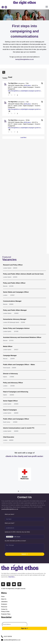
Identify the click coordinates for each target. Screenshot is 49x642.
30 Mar (28, 120)
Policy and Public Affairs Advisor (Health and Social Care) (23, 274)
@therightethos (21, 83)
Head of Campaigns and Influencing (15, 392)
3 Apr (27, 83)
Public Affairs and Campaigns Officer (16, 419)
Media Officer (7, 346)
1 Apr (27, 101)
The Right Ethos (13, 83)
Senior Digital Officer (10, 401)
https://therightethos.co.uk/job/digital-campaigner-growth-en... (25, 90)
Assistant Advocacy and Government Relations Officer (22, 337)
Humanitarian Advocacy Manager (14, 319)
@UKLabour (27, 85)
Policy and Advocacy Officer (13, 382)
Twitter (4, 78)
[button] (47, 7)
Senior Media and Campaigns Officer (16, 292)
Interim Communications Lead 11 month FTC (18, 428)
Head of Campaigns (10, 410)
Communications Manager (12, 301)
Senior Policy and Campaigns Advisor (16, 328)
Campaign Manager (10, 355)
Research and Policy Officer (13, 265)
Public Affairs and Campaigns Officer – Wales (19, 364)
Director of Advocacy (10, 373)
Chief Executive (8, 437)
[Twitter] (3, 72)
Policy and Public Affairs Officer (14, 283)
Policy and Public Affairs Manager (15, 310)
